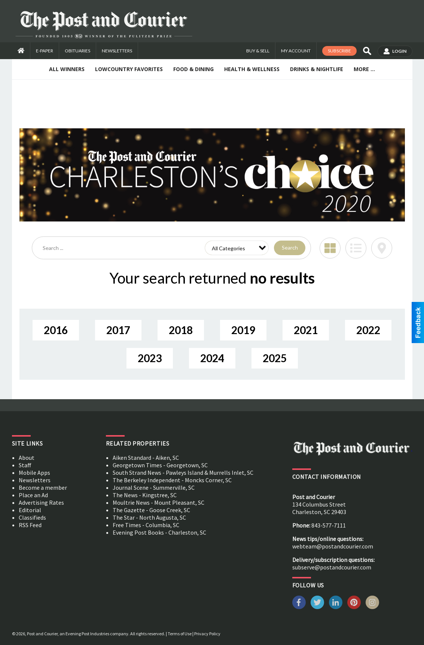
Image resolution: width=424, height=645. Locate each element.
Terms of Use (180, 633)
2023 (150, 358)
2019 (243, 330)
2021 (306, 330)
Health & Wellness (252, 69)
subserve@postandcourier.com (331, 567)
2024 (212, 358)
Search (290, 247)
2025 (275, 358)
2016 (56, 330)
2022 (368, 330)
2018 (181, 330)
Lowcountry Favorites (129, 69)
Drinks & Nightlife (316, 69)
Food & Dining (193, 69)
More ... (364, 69)
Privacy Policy (207, 633)
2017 (118, 330)
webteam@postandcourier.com (332, 546)
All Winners (67, 69)
